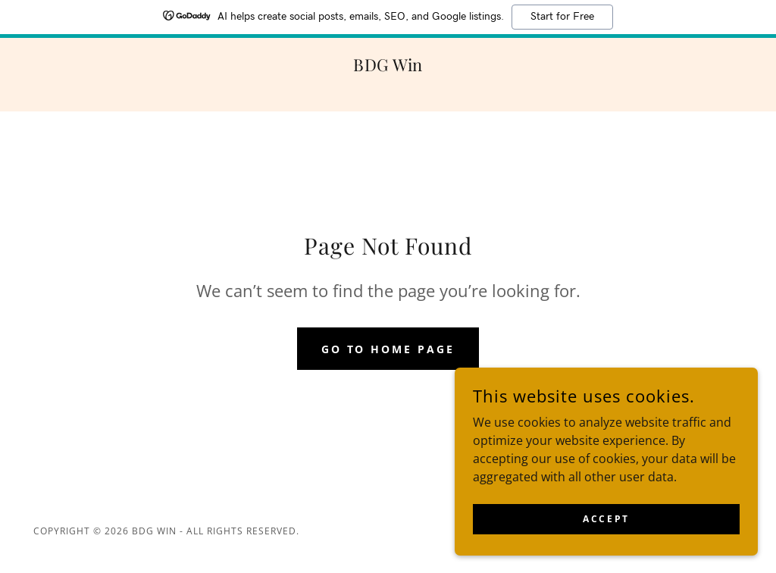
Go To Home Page (388, 349)
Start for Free (562, 16)
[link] (388, 66)
